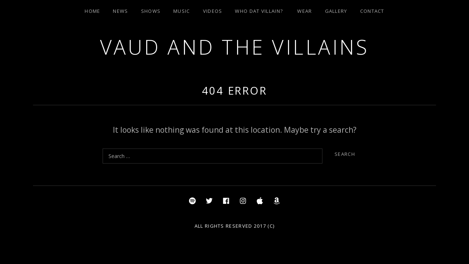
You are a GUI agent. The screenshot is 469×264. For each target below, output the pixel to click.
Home (92, 11)
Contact (372, 11)
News (120, 11)
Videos (212, 11)
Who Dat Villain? (259, 11)
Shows (151, 11)
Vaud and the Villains (234, 46)
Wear (304, 11)
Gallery (336, 11)
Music (181, 11)
